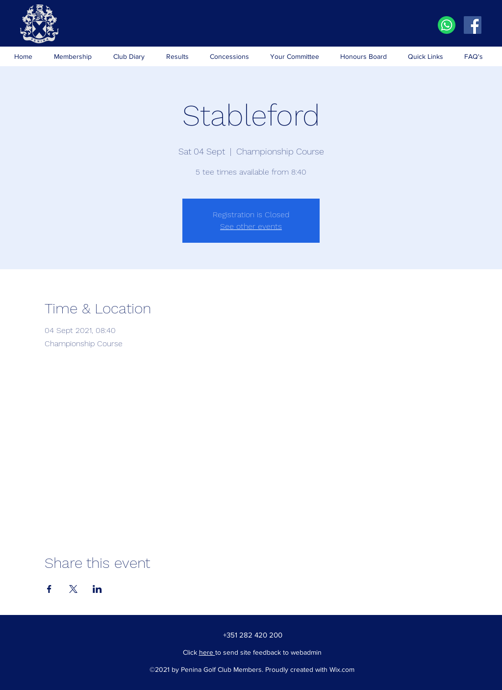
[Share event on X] (73, 589)
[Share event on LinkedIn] (97, 589)
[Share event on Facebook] (49, 589)
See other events (251, 226)
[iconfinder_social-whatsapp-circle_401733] (446, 25)
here (207, 652)
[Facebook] (472, 25)
